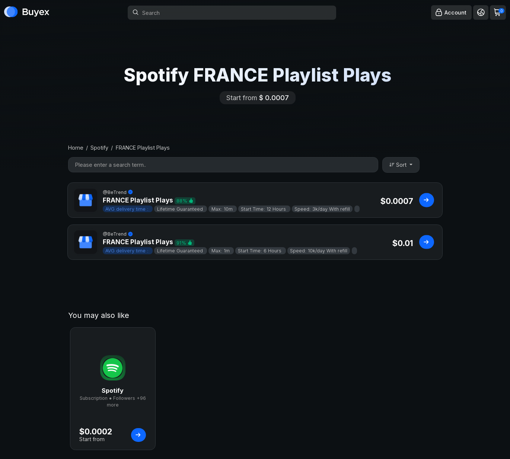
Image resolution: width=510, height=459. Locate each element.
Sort (398, 165)
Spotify (99, 147)
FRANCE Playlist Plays (143, 147)
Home (75, 147)
